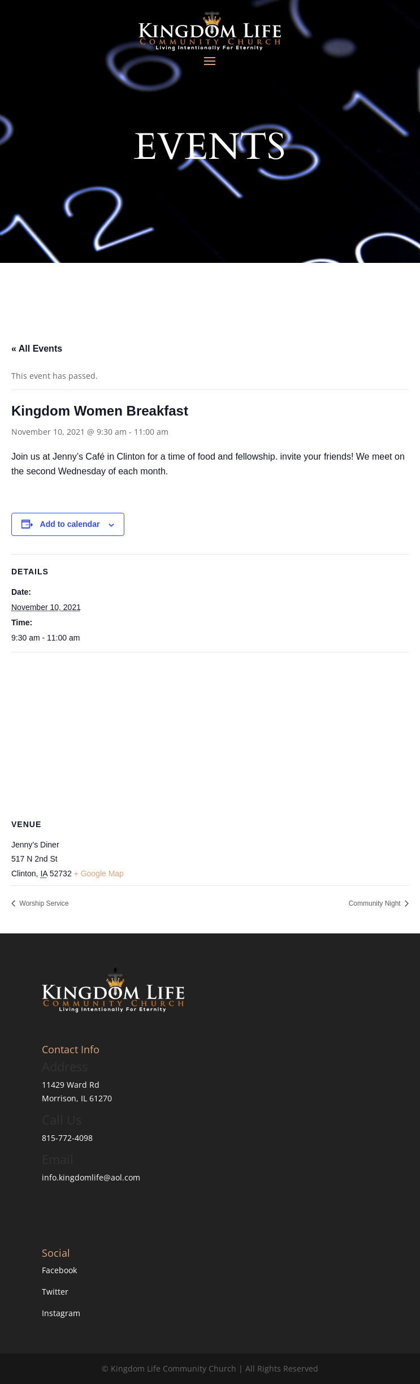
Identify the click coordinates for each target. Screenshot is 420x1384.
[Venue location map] (210, 734)
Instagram (61, 1313)
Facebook (59, 1270)
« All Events (36, 348)
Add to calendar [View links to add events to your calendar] (70, 524)
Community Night (375, 903)
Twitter (55, 1291)
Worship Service (43, 903)
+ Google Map (99, 873)
